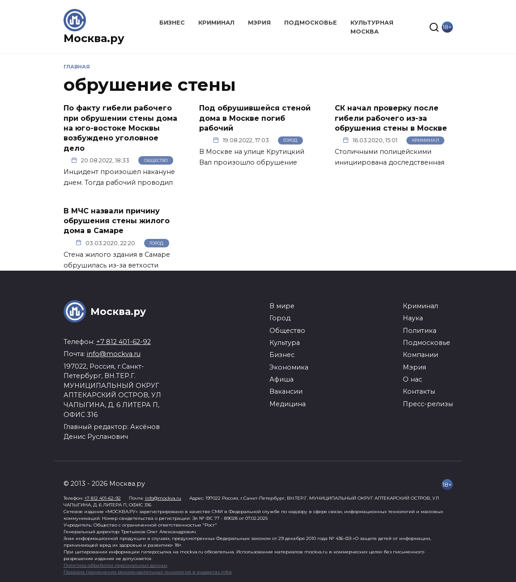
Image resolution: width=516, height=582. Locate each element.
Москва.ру (94, 38)
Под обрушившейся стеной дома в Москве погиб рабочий (255, 118)
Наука (413, 318)
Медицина (287, 404)
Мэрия (259, 22)
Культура (284, 343)
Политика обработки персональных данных (115, 565)
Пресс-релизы (428, 404)
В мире (281, 306)
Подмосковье (310, 22)
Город (290, 140)
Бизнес (172, 22)
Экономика (288, 367)
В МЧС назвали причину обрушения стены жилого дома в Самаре (117, 220)
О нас (412, 379)
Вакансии (286, 391)
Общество (156, 160)
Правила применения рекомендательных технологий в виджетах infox (148, 572)
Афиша (281, 379)
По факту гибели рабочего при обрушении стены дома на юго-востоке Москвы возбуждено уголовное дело (120, 128)
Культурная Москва (371, 26)
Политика (419, 331)
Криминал (216, 22)
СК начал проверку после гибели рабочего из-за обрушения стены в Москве (391, 118)
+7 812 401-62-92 (123, 342)
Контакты (419, 391)
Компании (420, 355)
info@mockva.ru (114, 354)
